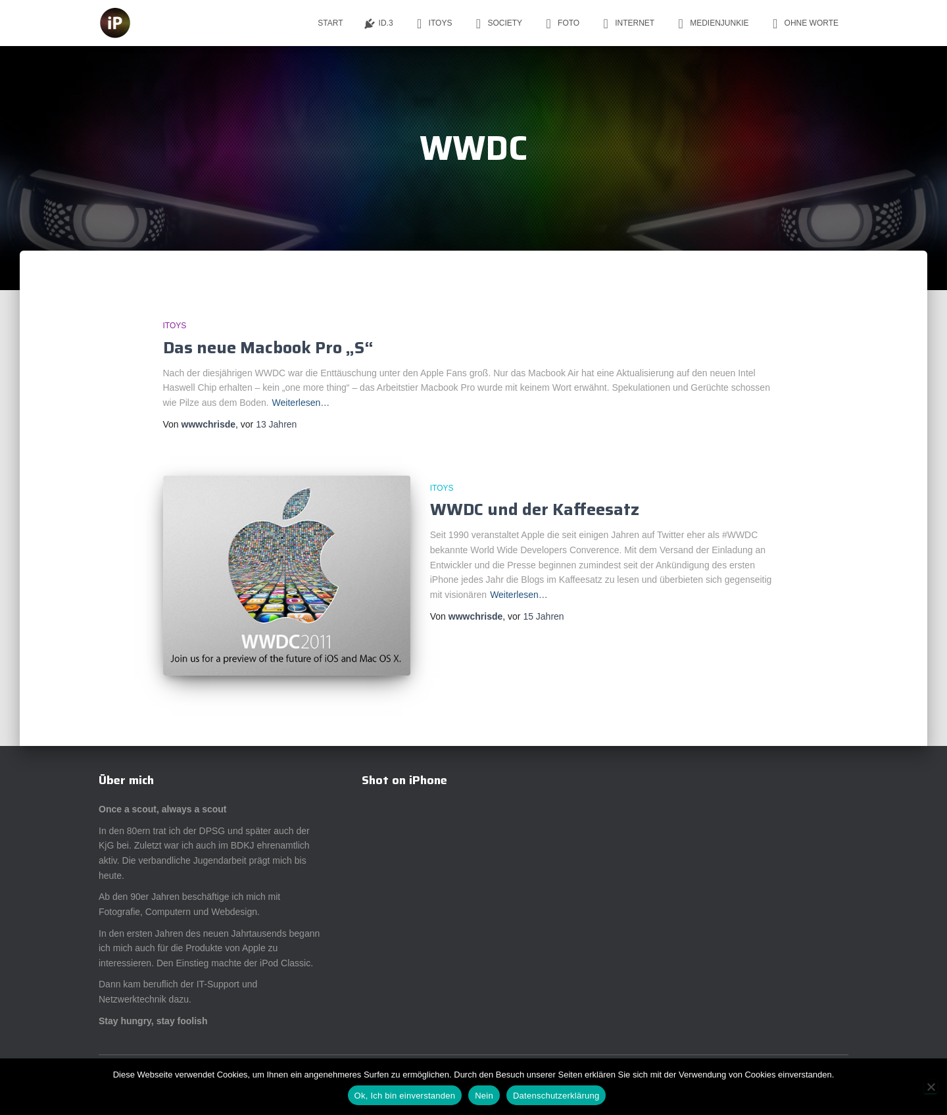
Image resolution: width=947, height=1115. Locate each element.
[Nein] (930, 1086)
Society (497, 23)
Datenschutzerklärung (556, 1096)
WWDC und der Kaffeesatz (534, 509)
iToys (432, 23)
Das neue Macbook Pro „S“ (268, 347)
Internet (626, 23)
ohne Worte (803, 23)
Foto (560, 23)
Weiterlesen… (301, 402)
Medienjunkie (711, 23)
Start (330, 23)
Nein (484, 1096)
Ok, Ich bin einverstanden (405, 1096)
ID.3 (378, 23)
